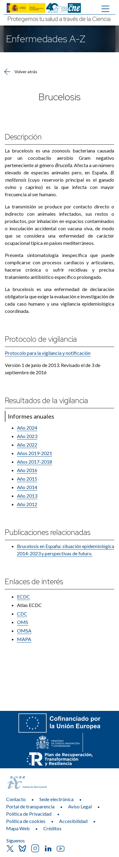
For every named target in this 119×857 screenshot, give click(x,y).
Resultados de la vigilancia (46, 401)
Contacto (16, 799)
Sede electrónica (56, 799)
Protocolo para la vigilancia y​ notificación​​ (48, 353)
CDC (22, 613)
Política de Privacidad (28, 814)
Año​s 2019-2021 (34, 453)
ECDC (23, 596)
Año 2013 (27, 496)
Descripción (23, 137)
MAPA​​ (24, 639)
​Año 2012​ (27, 504)
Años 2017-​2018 (34, 461)
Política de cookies (25, 821)
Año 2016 (27, 470)
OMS (22, 622)
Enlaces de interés (34, 582)
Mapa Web (18, 828)
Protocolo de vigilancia (41, 339)
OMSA (24, 630)
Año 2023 (27, 436)
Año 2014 (27, 487)
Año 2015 (27, 479)
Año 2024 (27, 427)
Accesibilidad (73, 821)
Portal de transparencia (30, 806)
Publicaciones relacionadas (47, 532)
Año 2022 (27, 444)
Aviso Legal (80, 806)
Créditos (52, 828)
